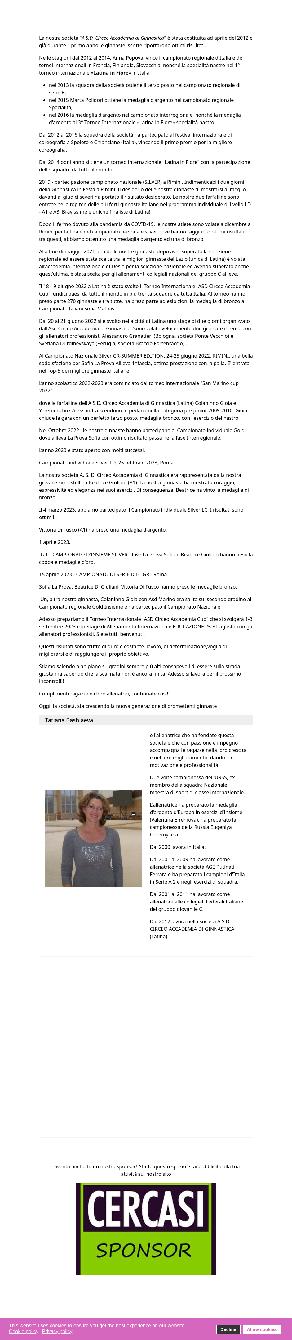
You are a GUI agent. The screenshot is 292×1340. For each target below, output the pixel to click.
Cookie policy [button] (23, 1331)
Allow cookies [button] (262, 1329)
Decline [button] (228, 1329)
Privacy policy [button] (57, 1331)
